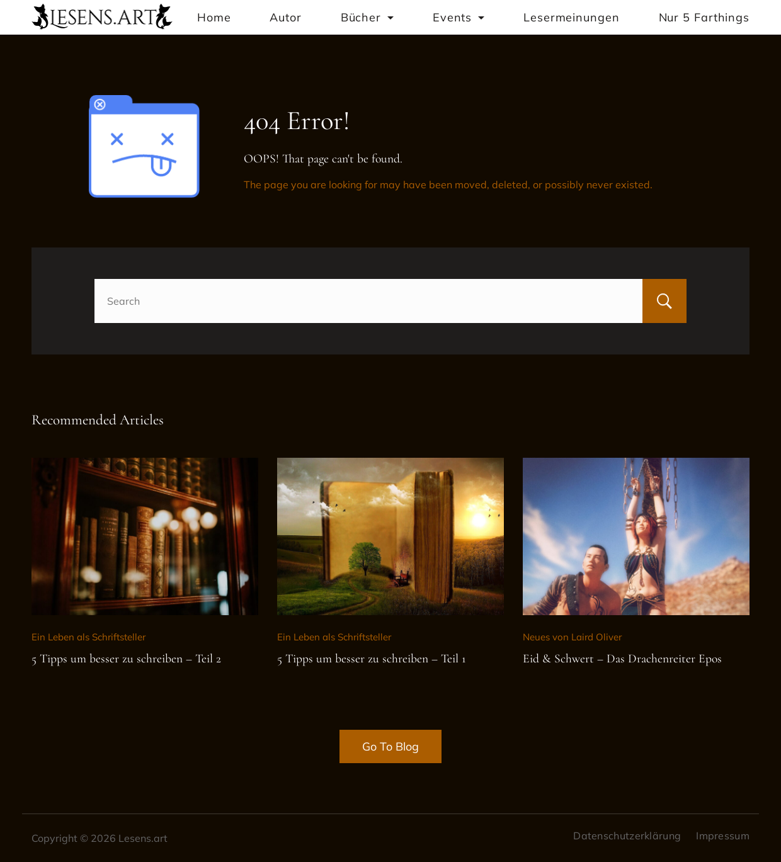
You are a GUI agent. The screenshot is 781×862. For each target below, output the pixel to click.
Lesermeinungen (571, 17)
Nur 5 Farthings (704, 17)
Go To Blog (390, 746)
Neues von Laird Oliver (572, 637)
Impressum (723, 835)
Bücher (367, 17)
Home (214, 17)
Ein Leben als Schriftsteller (88, 637)
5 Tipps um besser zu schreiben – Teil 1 (371, 658)
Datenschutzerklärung (627, 835)
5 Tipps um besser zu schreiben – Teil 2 (126, 658)
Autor (286, 17)
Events (458, 17)
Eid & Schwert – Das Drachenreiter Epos (622, 658)
